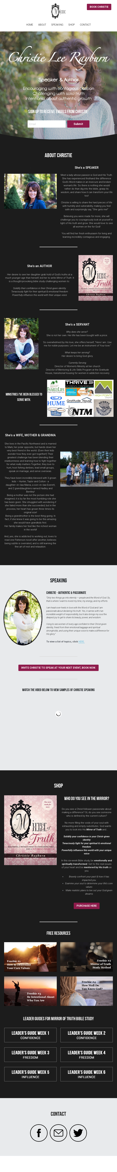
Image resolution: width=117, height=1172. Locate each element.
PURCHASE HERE (87, 905)
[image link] (30, 956)
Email (32, 124)
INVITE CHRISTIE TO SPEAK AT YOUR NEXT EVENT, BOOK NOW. (58, 667)
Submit (78, 124)
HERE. (81, 641)
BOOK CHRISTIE (99, 6)
